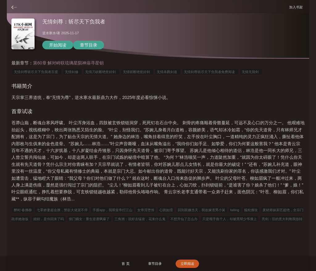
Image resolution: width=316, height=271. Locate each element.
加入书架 (297, 7)
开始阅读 (57, 45)
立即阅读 (187, 263)
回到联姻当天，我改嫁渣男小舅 (201, 210)
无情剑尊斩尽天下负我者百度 (37, 72)
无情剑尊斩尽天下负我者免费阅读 (210, 72)
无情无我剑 (251, 72)
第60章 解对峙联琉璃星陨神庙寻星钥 (68, 62)
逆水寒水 (49, 33)
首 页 (125, 263)
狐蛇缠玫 (251, 210)
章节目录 (88, 45)
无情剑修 (72, 72)
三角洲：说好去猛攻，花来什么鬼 (139, 219)
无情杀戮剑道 (168, 72)
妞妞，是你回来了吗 (48, 219)
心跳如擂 (166, 210)
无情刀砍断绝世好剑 (101, 72)
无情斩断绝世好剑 (137, 72)
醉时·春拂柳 (23, 210)
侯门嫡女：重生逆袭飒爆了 (89, 219)
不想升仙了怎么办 (184, 219)
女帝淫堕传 (145, 210)
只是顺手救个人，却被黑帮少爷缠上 (229, 219)
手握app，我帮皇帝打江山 (112, 210)
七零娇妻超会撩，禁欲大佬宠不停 (62, 210)
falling (234, 210)
